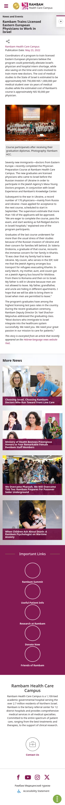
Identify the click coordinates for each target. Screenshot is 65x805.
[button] (7, 42)
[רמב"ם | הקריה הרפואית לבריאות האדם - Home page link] (37, 6)
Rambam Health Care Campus (22, 46)
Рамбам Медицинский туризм (32, 785)
